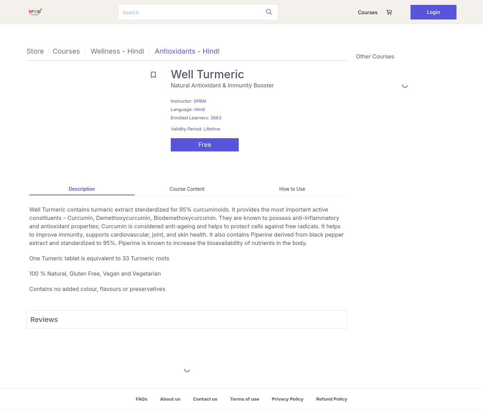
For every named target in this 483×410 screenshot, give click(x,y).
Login (433, 12)
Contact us (205, 399)
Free (205, 144)
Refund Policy (331, 399)
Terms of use (244, 399)
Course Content (187, 189)
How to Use (292, 189)
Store (35, 51)
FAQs (142, 399)
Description (82, 189)
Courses (367, 12)
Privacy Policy (288, 399)
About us (170, 399)
